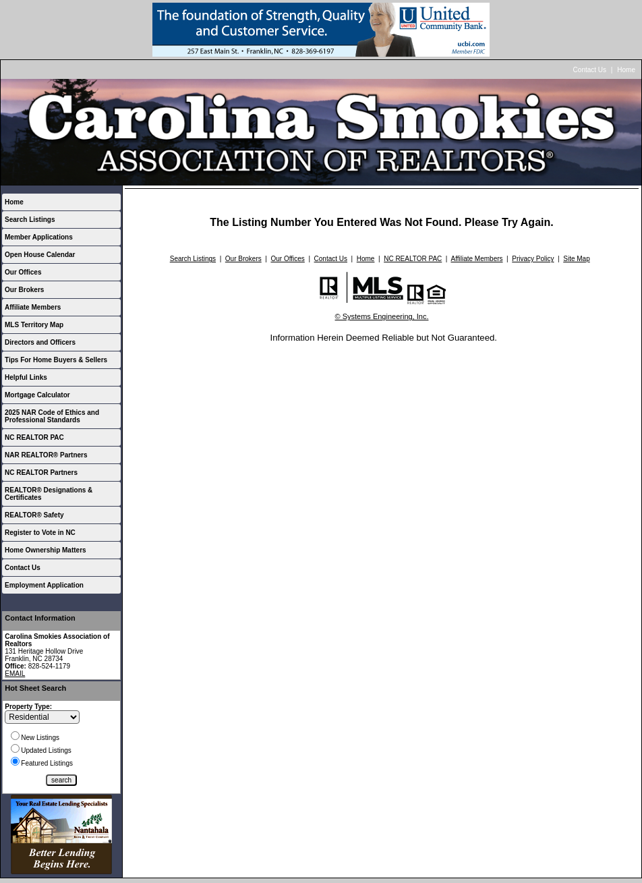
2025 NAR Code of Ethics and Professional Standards (52, 416)
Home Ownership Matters (45, 550)
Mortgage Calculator (37, 395)
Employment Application (44, 585)
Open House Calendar (40, 254)
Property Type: (28, 706)
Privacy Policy (533, 258)
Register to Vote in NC (40, 532)
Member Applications (39, 237)
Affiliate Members (33, 307)
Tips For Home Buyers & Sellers (56, 360)
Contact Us (589, 70)
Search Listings (30, 219)
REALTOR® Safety (34, 515)
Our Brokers (24, 289)
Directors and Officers (40, 342)
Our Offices (23, 272)
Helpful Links (26, 377)
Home (626, 70)
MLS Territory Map (34, 325)
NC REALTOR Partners (41, 472)
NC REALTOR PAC (34, 437)
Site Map (576, 258)
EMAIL (15, 673)
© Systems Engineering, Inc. (382, 316)
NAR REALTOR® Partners (46, 455)
